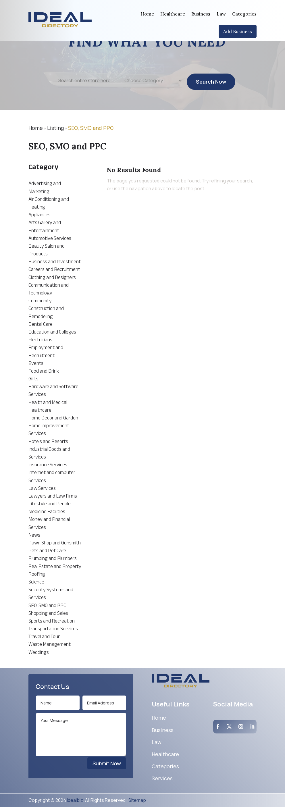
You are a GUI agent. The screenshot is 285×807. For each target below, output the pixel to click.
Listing (55, 127)
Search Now (211, 85)
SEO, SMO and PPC (91, 127)
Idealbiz (75, 800)
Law (221, 14)
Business (200, 14)
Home (147, 14)
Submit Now (107, 763)
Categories (244, 14)
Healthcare (172, 14)
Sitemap (137, 800)
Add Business (237, 31)
